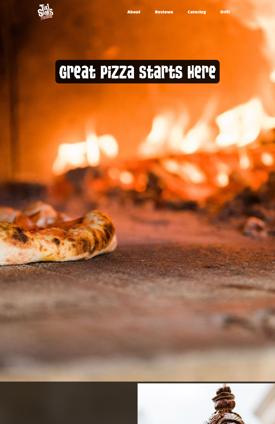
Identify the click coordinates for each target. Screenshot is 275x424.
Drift (225, 11)
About (133, 11)
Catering (197, 11)
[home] (45, 12)
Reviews (164, 11)
